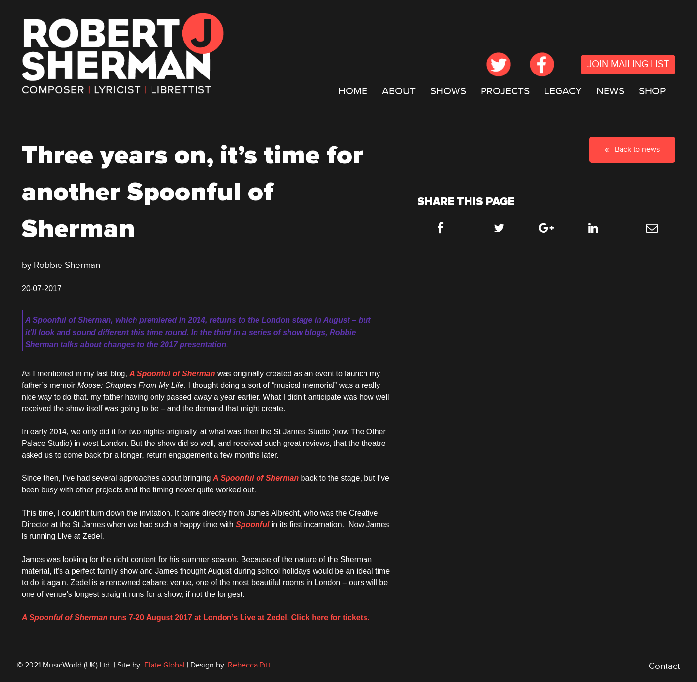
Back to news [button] (632, 149)
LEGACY (563, 91)
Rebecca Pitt (249, 665)
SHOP (652, 91)
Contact (664, 666)
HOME (352, 91)
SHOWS (448, 91)
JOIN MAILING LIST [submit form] (628, 65)
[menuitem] (353, 91)
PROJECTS (505, 91)
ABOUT (399, 91)
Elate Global (164, 665)
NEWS (610, 91)
